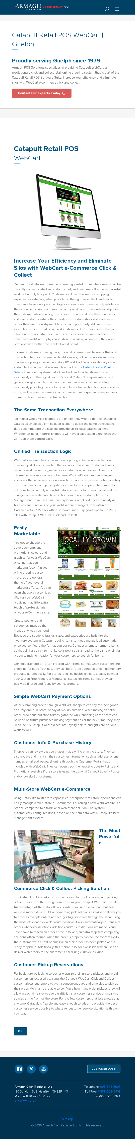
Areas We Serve (25, 1101)
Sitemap (67, 1119)
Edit (20, 1031)
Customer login (103, 1068)
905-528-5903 (110, 1086)
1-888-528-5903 (109, 1091)
